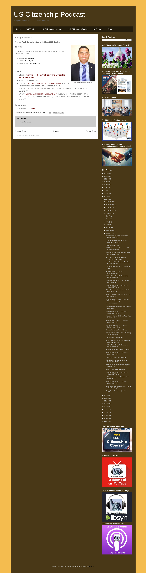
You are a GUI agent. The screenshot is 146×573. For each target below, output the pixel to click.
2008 (106, 418)
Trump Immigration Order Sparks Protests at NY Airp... (116, 241)
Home (18, 29)
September (110, 210)
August (108, 213)
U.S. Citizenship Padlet (77, 29)
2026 (106, 173)
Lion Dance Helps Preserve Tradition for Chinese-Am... (118, 263)
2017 (106, 199)
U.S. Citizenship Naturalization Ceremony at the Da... (116, 258)
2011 (106, 409)
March (108, 227)
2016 (106, 395)
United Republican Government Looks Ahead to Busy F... (118, 387)
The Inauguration (111, 304)
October (109, 207)
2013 (106, 404)
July (107, 216)
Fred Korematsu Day (112, 245)
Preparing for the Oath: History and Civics (43, 75)
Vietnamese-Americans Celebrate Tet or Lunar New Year (118, 253)
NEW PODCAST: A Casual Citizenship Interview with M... (118, 341)
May (107, 222)
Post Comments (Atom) (31, 136)
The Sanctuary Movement (114, 337)
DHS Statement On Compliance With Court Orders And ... (118, 249)
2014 (106, 401)
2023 (106, 182)
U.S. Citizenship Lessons (51, 29)
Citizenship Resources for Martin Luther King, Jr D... (116, 326)
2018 (106, 196)
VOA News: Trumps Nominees (116, 357)
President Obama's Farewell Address (118, 349)
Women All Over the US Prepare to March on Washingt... (117, 300)
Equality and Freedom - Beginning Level (42, 94)
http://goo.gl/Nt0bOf (27, 58)
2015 (106, 398)
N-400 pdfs (30, 29)
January (109, 233)
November (109, 204)
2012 (106, 407)
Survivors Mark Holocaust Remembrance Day (114, 272)
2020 (106, 190)
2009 (106, 415)
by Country (97, 29)
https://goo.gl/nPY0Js (33, 63)
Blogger (91, 566)
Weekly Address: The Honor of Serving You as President (118, 333)
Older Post (91, 131)
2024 (106, 179)
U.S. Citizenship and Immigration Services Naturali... (116, 361)
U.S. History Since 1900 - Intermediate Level (43, 83)
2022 (106, 185)
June (108, 219)
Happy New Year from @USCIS (116, 391)
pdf (33, 108)
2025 (106, 176)
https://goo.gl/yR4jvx (28, 61)
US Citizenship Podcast (49, 14)
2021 (106, 187)
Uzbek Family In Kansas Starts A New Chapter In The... (118, 291)
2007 (106, 421)
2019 (106, 193)
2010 (106, 412)
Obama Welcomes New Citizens (116, 330)
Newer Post (20, 131)
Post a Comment (25, 122)
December (109, 201)
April (107, 224)
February (109, 230)
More (110, 29)
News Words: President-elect (115, 369)
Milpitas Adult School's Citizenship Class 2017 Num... (117, 236)
